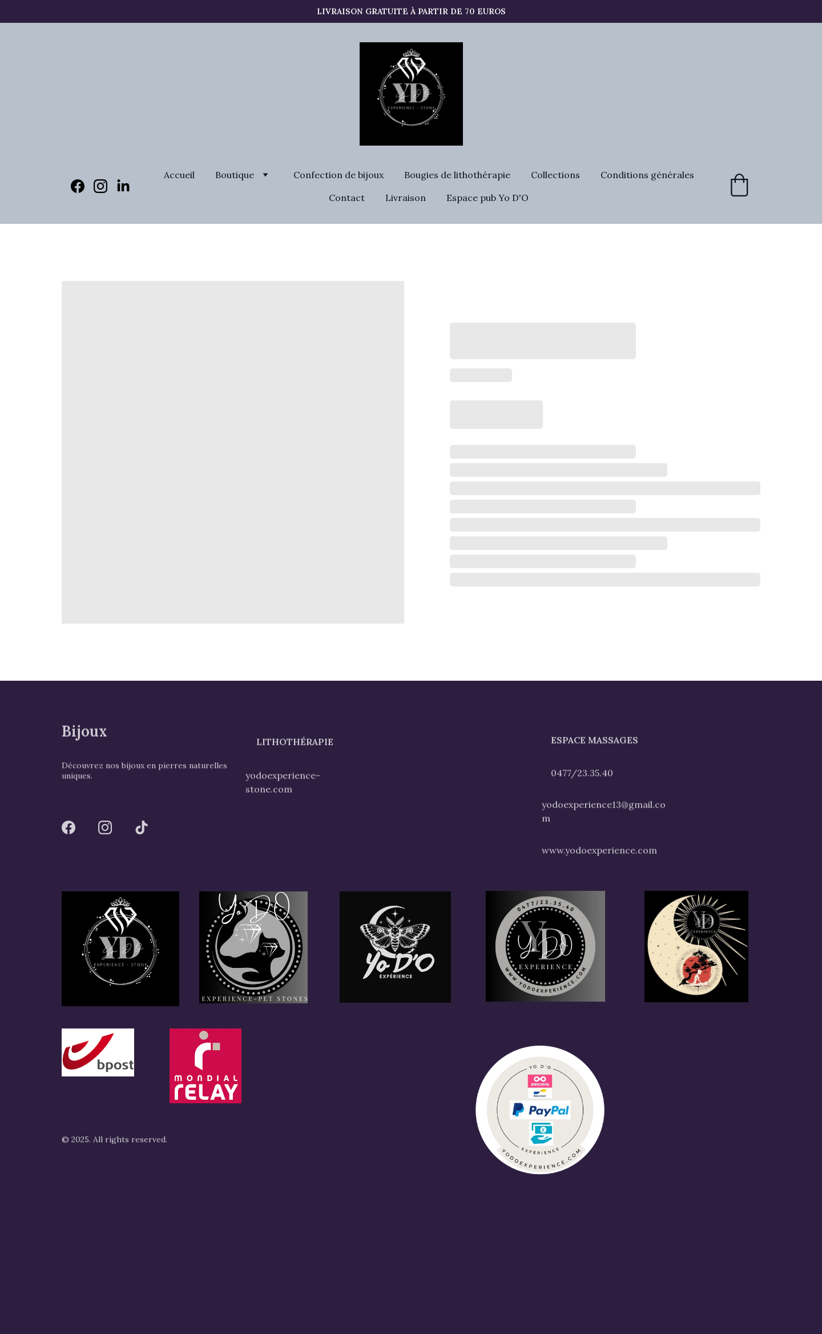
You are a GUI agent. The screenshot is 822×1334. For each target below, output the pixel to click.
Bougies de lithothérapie (457, 174)
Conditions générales (647, 174)
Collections (555, 174)
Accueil (179, 174)
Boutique (234, 174)
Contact (347, 197)
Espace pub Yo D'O (487, 197)
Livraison (405, 197)
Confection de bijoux (338, 174)
